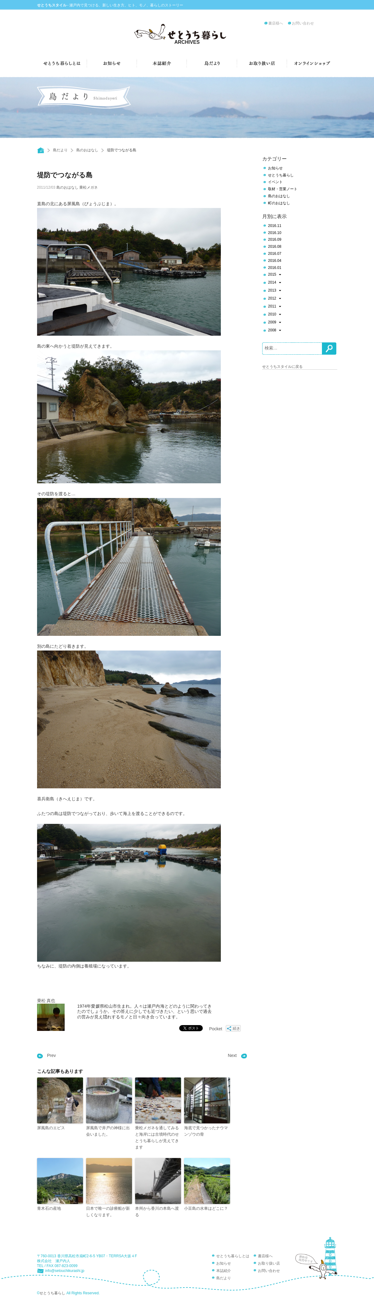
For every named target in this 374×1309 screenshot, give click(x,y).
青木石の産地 (49, 1208)
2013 (274, 291)
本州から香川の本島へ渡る (157, 1211)
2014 (274, 283)
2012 (274, 298)
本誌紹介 (223, 1271)
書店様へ (275, 23)
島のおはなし (87, 150)
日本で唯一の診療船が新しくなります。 (108, 1211)
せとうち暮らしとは (232, 1256)
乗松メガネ (88, 187)
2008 (274, 330)
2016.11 (274, 226)
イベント (275, 182)
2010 (274, 314)
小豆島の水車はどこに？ (206, 1208)
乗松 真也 (46, 1000)
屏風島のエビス (51, 1128)
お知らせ (275, 168)
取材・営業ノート (282, 189)
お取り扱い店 (269, 1263)
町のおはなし (279, 203)
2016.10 (274, 233)
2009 (274, 322)
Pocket (215, 1028)
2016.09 (274, 239)
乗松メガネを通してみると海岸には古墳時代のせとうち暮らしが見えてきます (157, 1137)
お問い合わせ (303, 23)
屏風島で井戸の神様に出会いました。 (108, 1131)
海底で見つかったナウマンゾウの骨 (206, 1131)
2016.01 (274, 268)
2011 (274, 306)
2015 (274, 275)
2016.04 (274, 260)
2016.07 (274, 253)
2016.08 (274, 246)
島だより (60, 150)
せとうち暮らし (281, 175)
